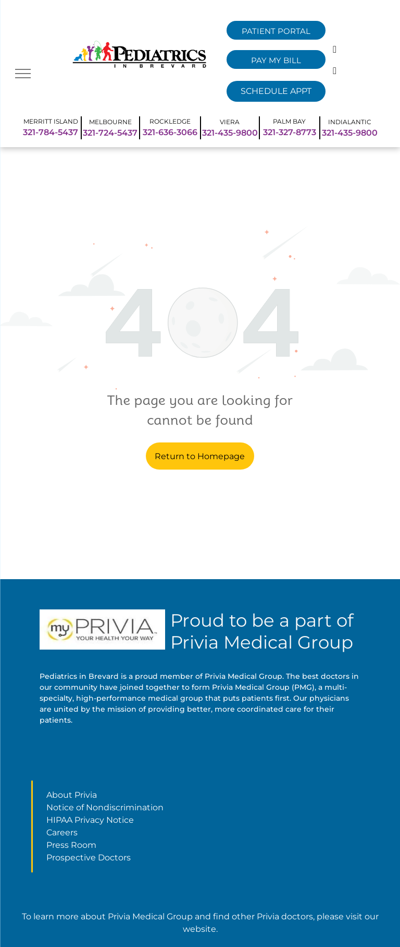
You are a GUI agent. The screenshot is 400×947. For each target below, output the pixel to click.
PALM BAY (289, 121)
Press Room (71, 845)
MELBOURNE (110, 122)
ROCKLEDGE (170, 121)
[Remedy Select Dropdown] (276, 91)
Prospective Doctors (88, 857)
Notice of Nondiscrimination (105, 807)
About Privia (71, 795)
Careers (62, 832)
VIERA (230, 122)
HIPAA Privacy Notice (90, 820)
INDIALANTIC (349, 122)
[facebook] (335, 51)
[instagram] (335, 72)
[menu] (22, 73)
